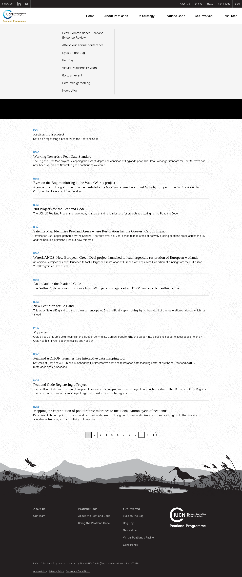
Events (198, 3)
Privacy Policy (56, 571)
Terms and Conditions (78, 571)
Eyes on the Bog (133, 516)
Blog (237, 3)
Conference (130, 544)
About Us (185, 3)
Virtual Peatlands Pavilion (139, 537)
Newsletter (130, 530)
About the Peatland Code (94, 516)
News (210, 3)
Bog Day (128, 523)
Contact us (224, 3)
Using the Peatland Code (94, 523)
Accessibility (40, 571)
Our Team (39, 516)
